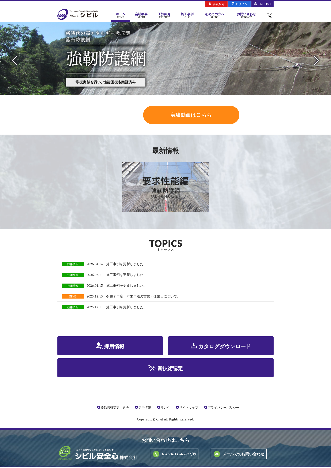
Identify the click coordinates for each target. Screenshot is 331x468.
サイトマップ (188, 408)
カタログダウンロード (224, 347)
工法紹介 (164, 15)
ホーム (120, 15)
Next (316, 60)
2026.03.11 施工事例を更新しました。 (117, 275)
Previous (15, 60)
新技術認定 (170, 369)
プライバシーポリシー (223, 408)
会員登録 (219, 4)
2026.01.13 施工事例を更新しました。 (117, 286)
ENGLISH (264, 4)
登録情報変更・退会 (114, 408)
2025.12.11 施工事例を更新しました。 (117, 308)
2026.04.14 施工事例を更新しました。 (117, 265)
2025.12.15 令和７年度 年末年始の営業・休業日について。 (133, 297)
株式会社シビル (77, 14)
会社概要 (141, 15)
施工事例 (187, 15)
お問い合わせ (246, 15)
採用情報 (114, 347)
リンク (165, 408)
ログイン (242, 4)
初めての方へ (214, 15)
